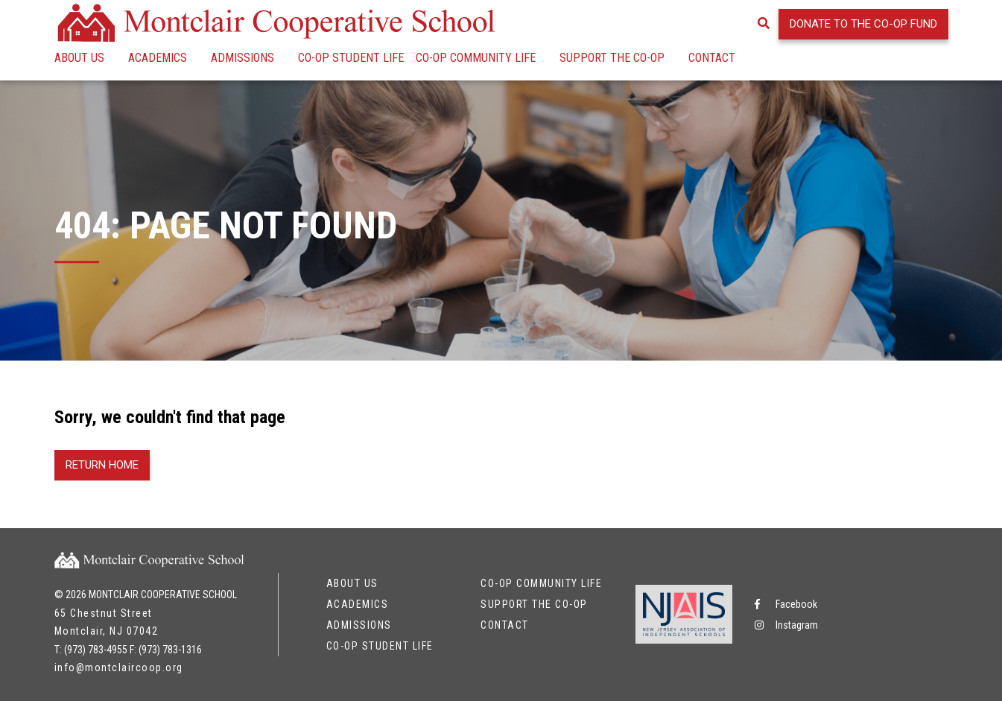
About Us (79, 58)
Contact (711, 58)
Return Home (102, 465)
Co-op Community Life (476, 58)
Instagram (786, 625)
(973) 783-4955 (95, 650)
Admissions (242, 58)
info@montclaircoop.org (118, 667)
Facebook (786, 604)
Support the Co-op (612, 58)
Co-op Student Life (351, 58)
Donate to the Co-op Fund (863, 24)
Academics (157, 58)
